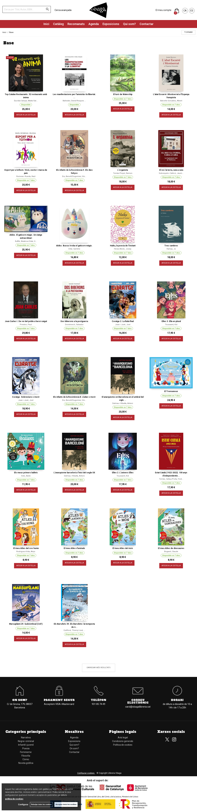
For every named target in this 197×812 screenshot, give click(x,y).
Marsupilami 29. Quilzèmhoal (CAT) (26, 624)
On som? (19, 700)
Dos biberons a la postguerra (74, 321)
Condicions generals (122, 741)
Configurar (23, 804)
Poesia (25, 748)
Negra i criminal (26, 741)
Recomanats (76, 24)
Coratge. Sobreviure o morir (26, 397)
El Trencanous (171, 391)
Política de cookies (122, 744)
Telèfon (98, 700)
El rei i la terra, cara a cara (171, 170)
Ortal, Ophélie (74, 249)
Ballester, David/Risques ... (74, 101)
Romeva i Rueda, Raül (25, 176)
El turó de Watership (122, 94)
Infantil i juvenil (26, 744)
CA (185, 10)
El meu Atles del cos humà (26, 548)
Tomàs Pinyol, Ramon (122, 173)
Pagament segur (59, 700)
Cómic (25, 759)
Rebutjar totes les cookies (41, 804)
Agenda (93, 24)
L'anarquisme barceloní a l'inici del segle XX (74, 472)
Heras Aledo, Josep (122, 249)
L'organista (122, 170)
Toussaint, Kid (171, 324)
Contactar (146, 24)
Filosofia (26, 755)
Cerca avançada (63, 10)
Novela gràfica (25, 763)
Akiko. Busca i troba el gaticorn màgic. (74, 246)
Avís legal (123, 737)
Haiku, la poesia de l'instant (122, 246)
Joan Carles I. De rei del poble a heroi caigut (26, 321)
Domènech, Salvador (74, 324)
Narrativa (26, 737)
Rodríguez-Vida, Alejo (25, 551)
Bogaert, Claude (171, 551)
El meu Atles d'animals (74, 548)
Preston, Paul (26, 324)
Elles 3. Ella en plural (171, 321)
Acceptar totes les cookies (66, 804)
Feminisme (26, 752)
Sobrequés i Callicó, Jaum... (171, 173)
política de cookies (14, 799)
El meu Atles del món (122, 548)
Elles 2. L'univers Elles (122, 472)
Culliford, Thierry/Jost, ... (74, 630)
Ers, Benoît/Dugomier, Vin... (74, 176)
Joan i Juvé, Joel (122, 324)
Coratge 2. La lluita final (123, 321)
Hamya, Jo (171, 249)
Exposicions (111, 24)
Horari (177, 700)
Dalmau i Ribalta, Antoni (122, 403)
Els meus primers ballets (26, 472)
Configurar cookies (86, 773)
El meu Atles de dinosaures (171, 548)
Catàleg (58, 24)
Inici (46, 24)
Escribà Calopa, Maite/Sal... (26, 101)
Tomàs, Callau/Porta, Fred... (171, 479)
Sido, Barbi (26, 476)
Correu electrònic (138, 701)
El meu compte (163, 10)
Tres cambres (171, 246)
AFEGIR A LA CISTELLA (25, 115)
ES (191, 10)
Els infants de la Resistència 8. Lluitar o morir (74, 397)
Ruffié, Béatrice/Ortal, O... (26, 241)
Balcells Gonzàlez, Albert (171, 101)
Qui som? (129, 24)
